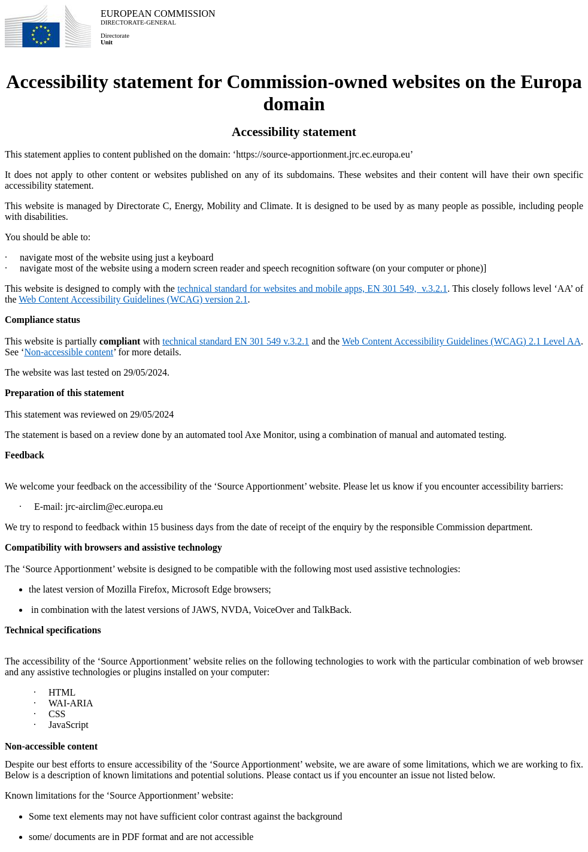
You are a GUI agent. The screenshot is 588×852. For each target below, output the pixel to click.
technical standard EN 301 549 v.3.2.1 (235, 341)
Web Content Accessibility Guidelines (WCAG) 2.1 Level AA (461, 341)
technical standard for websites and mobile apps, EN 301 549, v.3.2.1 (312, 288)
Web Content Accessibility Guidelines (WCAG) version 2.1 (133, 299)
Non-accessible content (68, 352)
